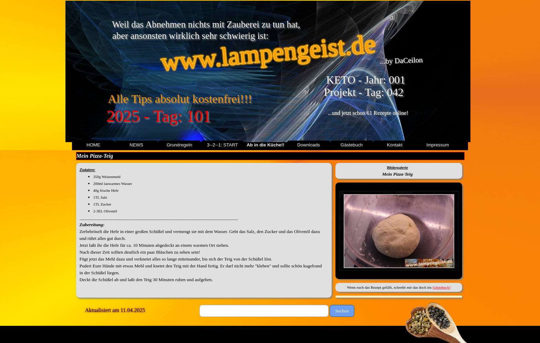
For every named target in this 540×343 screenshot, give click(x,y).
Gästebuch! (442, 287)
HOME (93, 144)
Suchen (342, 310)
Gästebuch (352, 144)
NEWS (136, 144)
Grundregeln (179, 144)
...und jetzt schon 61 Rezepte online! (368, 113)
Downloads (308, 144)
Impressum (437, 144)
